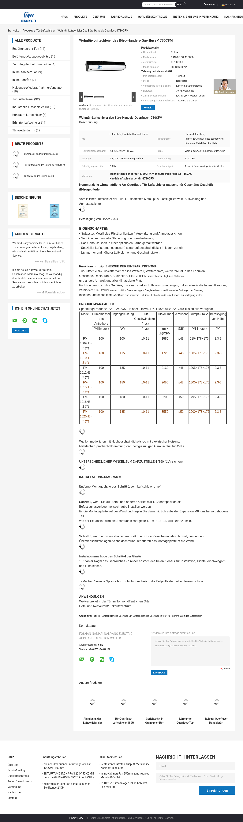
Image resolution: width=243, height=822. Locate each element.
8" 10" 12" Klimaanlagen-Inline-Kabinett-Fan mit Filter (124, 785)
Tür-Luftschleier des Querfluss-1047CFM (44, 165)
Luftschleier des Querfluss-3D (39, 176)
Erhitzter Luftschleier (26, 122)
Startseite (13, 30)
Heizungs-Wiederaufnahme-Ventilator (37, 87)
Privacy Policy (76, 818)
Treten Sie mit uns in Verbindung (196, 16)
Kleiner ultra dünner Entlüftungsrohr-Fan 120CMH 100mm (68, 766)
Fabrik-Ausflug (121, 16)
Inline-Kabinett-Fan (25, 72)
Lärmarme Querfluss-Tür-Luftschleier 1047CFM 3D (185, 720)
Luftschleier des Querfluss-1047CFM (151, 616)
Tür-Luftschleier (45, 30)
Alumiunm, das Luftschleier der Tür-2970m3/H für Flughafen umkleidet (92, 720)
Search (180, 4)
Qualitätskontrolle (152, 16)
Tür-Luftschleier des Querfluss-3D (115, 616)
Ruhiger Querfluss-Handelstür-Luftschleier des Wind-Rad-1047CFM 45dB (216, 720)
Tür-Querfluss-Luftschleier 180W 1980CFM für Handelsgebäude (123, 720)
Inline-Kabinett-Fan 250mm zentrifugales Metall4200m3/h (125, 775)
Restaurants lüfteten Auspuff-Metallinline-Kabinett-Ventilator (126, 766)
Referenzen (209, 4)
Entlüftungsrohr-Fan (25, 49)
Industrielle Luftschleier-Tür (30, 107)
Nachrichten (233, 16)
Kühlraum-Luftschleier (27, 115)
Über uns (99, 16)
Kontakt (148, 107)
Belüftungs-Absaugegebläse (31, 56)
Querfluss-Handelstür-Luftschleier (41, 154)
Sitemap (12, 797)
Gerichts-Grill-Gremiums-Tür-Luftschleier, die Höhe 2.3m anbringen (154, 720)
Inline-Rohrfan (21, 80)
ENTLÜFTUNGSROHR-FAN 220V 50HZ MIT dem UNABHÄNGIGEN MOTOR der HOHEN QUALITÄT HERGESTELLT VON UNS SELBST (69, 776)
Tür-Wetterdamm (23, 130)
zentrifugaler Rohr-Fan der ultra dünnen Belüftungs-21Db (67, 785)
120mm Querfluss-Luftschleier (186, 616)
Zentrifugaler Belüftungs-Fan (31, 64)
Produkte (80, 16)
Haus (64, 16)
